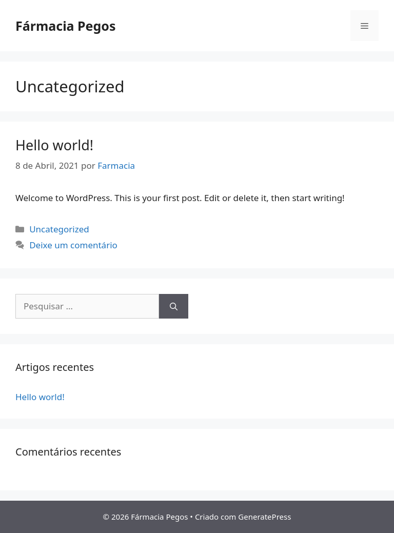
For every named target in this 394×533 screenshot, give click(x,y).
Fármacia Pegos (65, 25)
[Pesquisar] (173, 306)
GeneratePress (264, 516)
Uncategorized (59, 229)
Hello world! (54, 144)
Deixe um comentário (73, 245)
